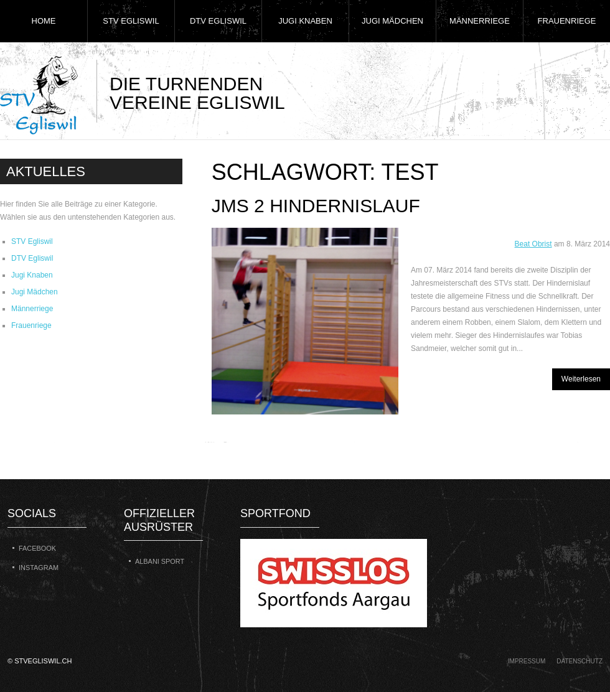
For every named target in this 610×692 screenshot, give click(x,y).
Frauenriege (567, 21)
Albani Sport (159, 561)
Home (44, 21)
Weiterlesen (581, 379)
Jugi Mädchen (392, 21)
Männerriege (479, 21)
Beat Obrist (533, 244)
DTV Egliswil (218, 21)
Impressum (527, 661)
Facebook (37, 548)
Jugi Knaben (305, 21)
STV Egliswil (131, 21)
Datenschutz (579, 661)
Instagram (39, 567)
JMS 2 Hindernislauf (316, 205)
